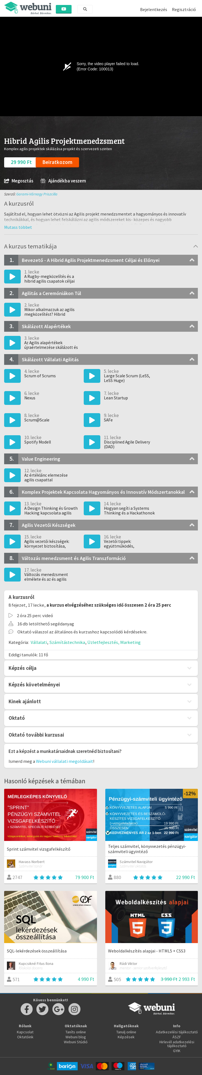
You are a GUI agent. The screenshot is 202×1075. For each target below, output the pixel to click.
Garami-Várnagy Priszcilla (36, 194)
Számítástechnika (67, 642)
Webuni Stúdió (76, 1041)
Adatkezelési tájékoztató (177, 1031)
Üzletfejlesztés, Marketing (114, 642)
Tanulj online (126, 1031)
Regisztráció (184, 9)
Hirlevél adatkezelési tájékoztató (176, 1043)
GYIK (176, 1050)
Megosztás (18, 181)
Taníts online (75, 1031)
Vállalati (39, 642)
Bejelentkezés (153, 9)
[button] (18, 227)
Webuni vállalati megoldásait (64, 761)
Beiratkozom (57, 162)
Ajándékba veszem (63, 181)
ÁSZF (176, 1036)
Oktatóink (25, 1036)
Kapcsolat (25, 1031)
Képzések (126, 1036)
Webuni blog (75, 1036)
